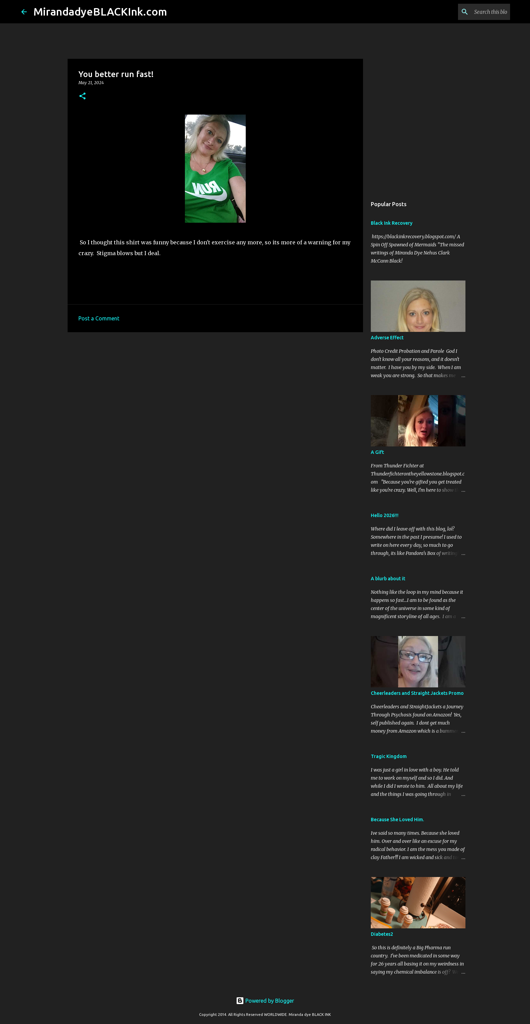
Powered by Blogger (265, 1001)
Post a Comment (98, 318)
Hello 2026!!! (385, 515)
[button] (82, 96)
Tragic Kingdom (389, 756)
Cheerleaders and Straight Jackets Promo (417, 693)
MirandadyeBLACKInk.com (100, 11)
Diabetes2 (382, 934)
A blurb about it (388, 578)
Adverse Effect (387, 337)
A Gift (377, 452)
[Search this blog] (474, 12)
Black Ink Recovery (391, 223)
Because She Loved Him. (397, 819)
